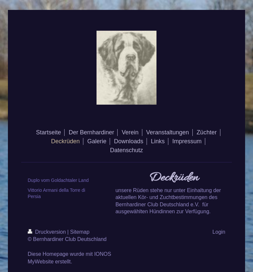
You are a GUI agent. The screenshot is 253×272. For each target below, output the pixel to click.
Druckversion (47, 232)
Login (218, 232)
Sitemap (80, 232)
